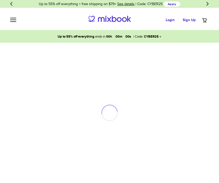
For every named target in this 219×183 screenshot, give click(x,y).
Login (170, 19)
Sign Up (189, 19)
